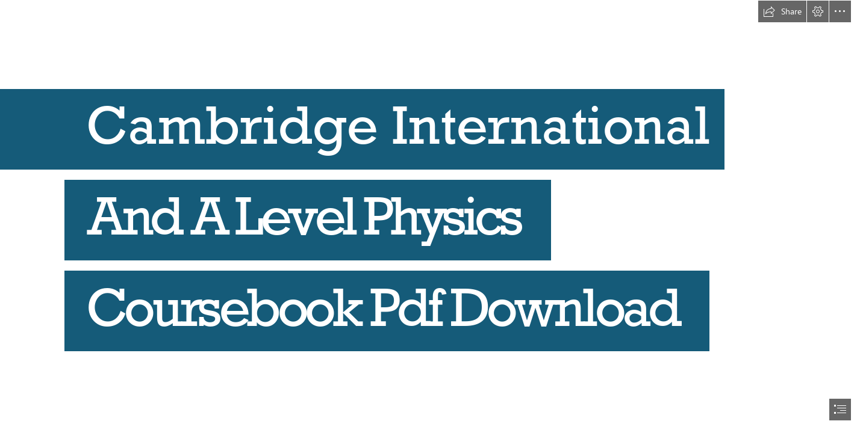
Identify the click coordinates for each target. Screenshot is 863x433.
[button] (782, 11)
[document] (431, 216)
